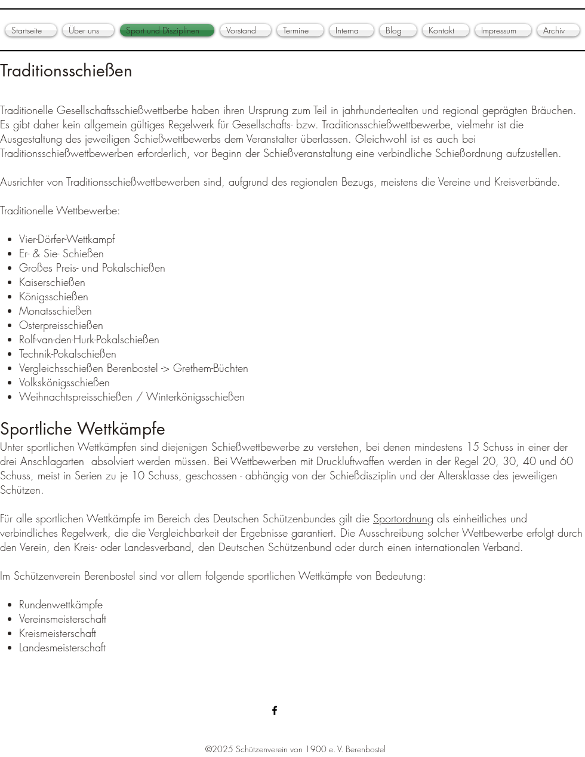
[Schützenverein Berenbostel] (275, 710)
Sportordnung (403, 518)
